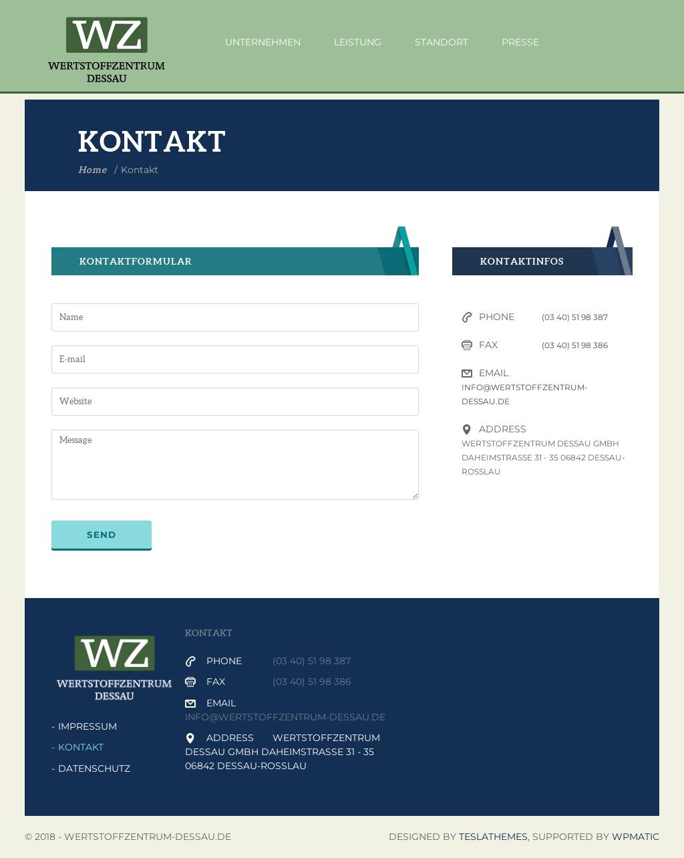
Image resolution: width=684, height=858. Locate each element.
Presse (520, 42)
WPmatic (635, 837)
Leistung (357, 42)
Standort (441, 42)
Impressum (87, 726)
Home (92, 169)
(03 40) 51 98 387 (575, 317)
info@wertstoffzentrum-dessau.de (285, 717)
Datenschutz (94, 768)
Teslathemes (493, 837)
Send (101, 534)
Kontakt (81, 747)
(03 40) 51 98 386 (575, 345)
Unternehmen (263, 42)
